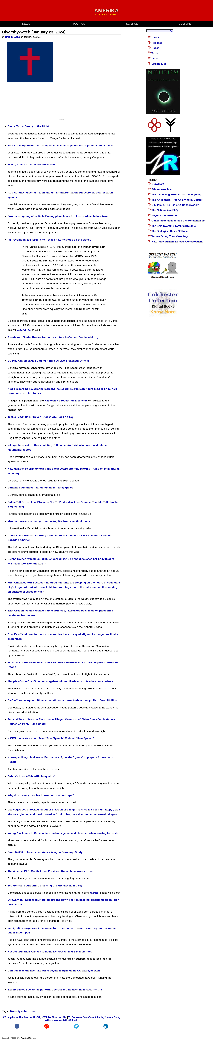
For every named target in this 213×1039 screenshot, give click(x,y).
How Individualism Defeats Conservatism (177, 241)
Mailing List (158, 63)
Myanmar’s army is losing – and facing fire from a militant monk (49, 521)
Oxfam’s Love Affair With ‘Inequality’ (31, 776)
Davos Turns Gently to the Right (28, 126)
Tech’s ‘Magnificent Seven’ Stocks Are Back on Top (41, 417)
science (132, 23)
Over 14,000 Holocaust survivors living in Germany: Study (45, 852)
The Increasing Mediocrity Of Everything (176, 194)
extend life (24, 330)
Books (155, 48)
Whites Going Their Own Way (169, 236)
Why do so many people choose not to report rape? (41, 795)
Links (154, 58)
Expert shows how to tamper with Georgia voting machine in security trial (55, 989)
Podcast (156, 42)
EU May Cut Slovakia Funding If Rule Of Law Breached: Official (48, 360)
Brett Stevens (12, 37)
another (94, 892)
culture (185, 23)
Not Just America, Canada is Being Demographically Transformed (50, 951)
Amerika (24, 1038)
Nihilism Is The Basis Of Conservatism (175, 204)
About (155, 37)
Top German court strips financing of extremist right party (45, 885)
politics (79, 23)
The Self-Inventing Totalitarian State (173, 225)
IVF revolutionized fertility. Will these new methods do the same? (49, 239)
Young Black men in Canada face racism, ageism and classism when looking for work (63, 833)
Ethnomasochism (162, 189)
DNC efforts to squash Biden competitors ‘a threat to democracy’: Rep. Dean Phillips (62, 700)
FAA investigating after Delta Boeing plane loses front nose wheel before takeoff (59, 216)
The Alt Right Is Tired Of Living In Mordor (176, 199)
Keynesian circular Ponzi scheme (66, 400)
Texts (154, 53)
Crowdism (157, 183)
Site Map (32, 1038)
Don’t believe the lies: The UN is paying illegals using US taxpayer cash (54, 970)
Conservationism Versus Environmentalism (178, 220)
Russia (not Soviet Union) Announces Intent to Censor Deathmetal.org (53, 337)
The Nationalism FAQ (164, 210)
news (26, 23)
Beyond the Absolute (164, 215)
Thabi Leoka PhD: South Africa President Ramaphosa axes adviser (51, 871)
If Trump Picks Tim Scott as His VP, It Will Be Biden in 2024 (35, 1017)
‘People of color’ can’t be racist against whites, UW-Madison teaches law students (60, 681)
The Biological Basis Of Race (169, 231)
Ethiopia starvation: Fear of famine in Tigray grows (40, 487)
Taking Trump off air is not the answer (32, 164)
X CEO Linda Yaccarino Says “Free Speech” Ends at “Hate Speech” (51, 738)
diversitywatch (18, 1011)
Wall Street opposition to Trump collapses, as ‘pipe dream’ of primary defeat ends (60, 145)
